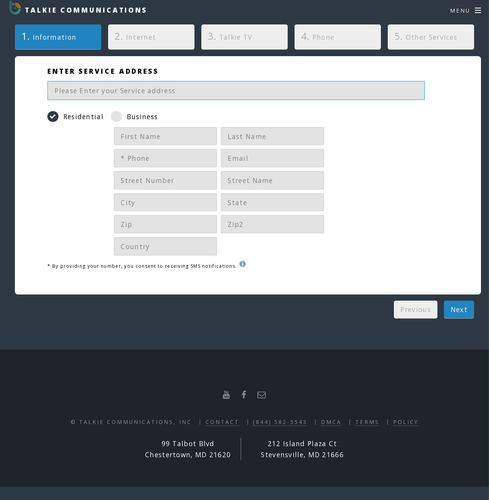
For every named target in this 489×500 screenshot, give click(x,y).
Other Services (425, 36)
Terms (367, 422)
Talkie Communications (84, 10)
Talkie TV (230, 36)
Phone (317, 36)
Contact (223, 422)
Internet (135, 36)
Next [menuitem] (459, 309)
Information (46, 36)
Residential (83, 116)
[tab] (58, 38)
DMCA (331, 422)
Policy (406, 422)
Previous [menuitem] (415, 309)
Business (142, 116)
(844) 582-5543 (280, 422)
